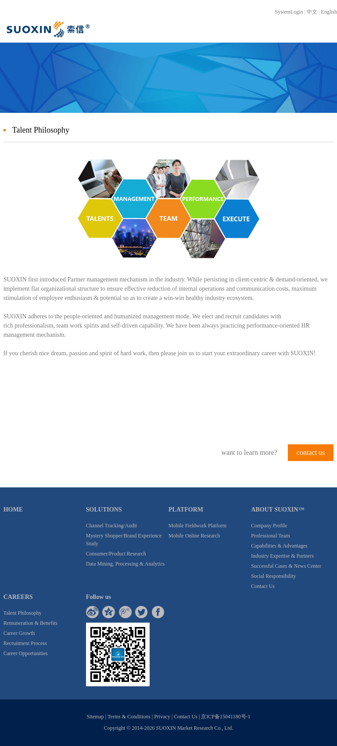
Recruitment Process (25, 643)
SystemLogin (289, 12)
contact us (311, 452)
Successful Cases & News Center (286, 566)
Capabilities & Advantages (279, 546)
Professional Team (270, 536)
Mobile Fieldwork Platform (197, 526)
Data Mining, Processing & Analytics (125, 564)
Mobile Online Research (194, 536)
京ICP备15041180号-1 (225, 717)
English (329, 12)
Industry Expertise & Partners (282, 556)
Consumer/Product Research (116, 554)
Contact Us (263, 586)
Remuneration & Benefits (30, 623)
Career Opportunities (26, 653)
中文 (312, 12)
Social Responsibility (273, 576)
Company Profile (269, 526)
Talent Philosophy (23, 613)
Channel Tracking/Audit (111, 526)
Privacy (162, 717)
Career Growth (19, 633)
